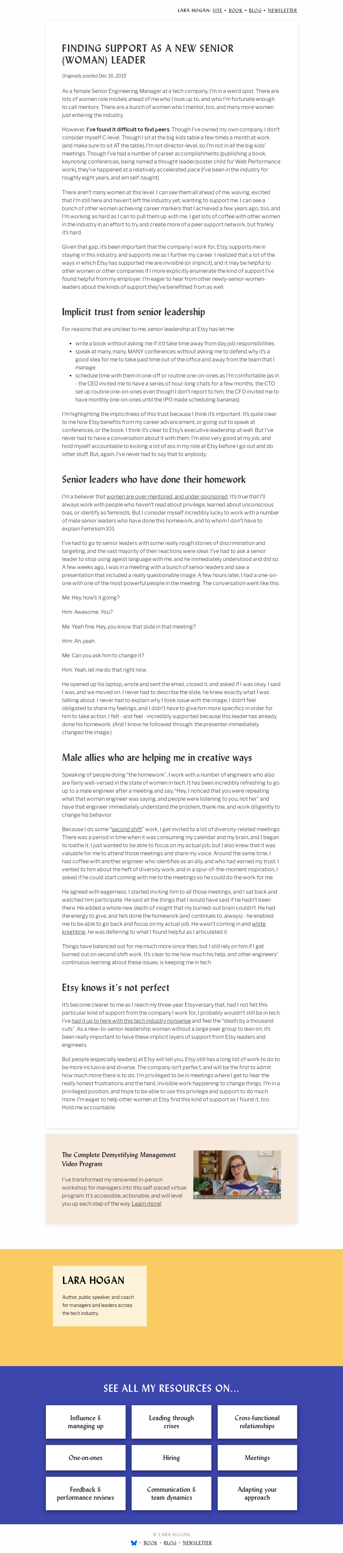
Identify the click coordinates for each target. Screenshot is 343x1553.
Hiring (171, 1457)
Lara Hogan (93, 1280)
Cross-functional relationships (257, 1422)
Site (217, 10)
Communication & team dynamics (171, 1493)
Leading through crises (171, 1422)
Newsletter (282, 10)
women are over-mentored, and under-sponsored (167, 496)
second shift (127, 829)
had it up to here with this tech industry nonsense (131, 1021)
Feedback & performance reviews (85, 1493)
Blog (255, 10)
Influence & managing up (86, 1422)
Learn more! (146, 1204)
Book (236, 10)
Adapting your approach (257, 1493)
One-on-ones (85, 1457)
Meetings (257, 1457)
